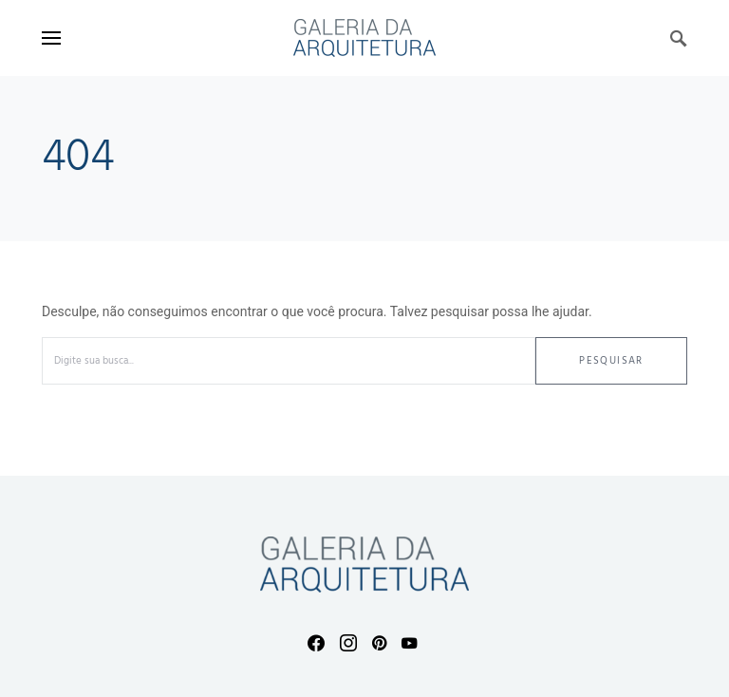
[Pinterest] (379, 642)
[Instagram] (348, 642)
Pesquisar (611, 360)
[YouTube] (409, 642)
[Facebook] (316, 642)
